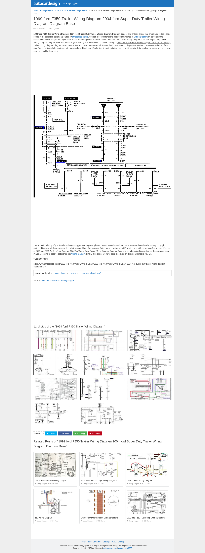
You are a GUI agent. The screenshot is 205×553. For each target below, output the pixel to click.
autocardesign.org (80, 37)
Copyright (106, 542)
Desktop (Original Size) (91, 273)
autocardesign (46, 3)
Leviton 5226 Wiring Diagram (139, 480)
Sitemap (121, 542)
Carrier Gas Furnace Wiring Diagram (51, 480)
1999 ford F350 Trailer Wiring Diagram (58, 280)
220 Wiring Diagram (43, 518)
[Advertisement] (102, 75)
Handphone (60, 273)
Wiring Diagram (70, 3)
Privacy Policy (86, 542)
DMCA (113, 542)
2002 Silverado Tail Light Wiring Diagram (99, 480)
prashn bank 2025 (125, 548)
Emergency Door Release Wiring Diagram (99, 518)
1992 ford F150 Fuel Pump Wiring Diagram (146, 518)
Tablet (73, 273)
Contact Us (97, 542)
